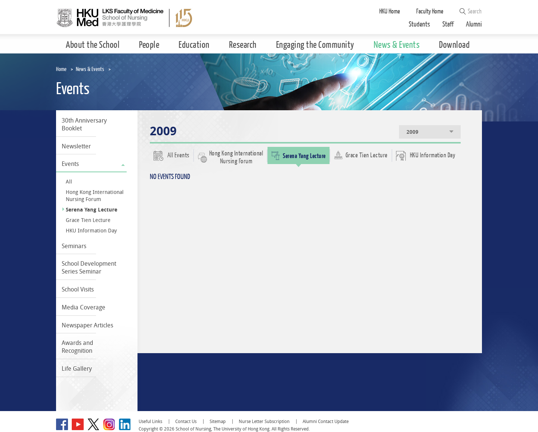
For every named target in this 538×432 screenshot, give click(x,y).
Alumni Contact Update (326, 421)
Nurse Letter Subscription (264, 421)
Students (419, 24)
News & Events (90, 69)
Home (61, 69)
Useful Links (150, 421)
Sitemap (218, 421)
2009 (430, 131)
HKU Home (389, 11)
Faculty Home (429, 11)
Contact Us (186, 421)
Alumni (474, 24)
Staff (448, 24)
